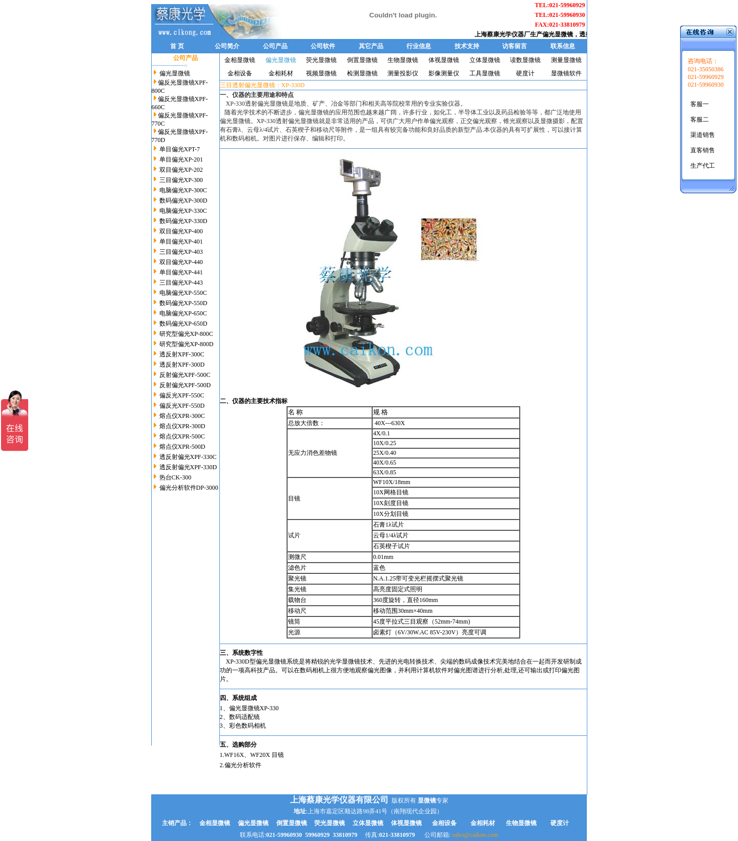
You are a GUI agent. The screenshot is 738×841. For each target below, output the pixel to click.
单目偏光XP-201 (181, 159)
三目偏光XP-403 (181, 251)
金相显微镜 (239, 60)
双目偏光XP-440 (180, 262)
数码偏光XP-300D (183, 200)
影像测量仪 (443, 73)
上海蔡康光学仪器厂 (507, 34)
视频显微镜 (321, 73)
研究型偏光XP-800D (186, 344)
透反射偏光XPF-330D (187, 467)
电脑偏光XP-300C (183, 190)
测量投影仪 (402, 73)
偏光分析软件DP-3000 (188, 487)
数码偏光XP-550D (183, 303)
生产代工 (702, 165)
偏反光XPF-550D (181, 405)
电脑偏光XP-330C (183, 210)
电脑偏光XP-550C (183, 292)
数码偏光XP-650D (183, 323)
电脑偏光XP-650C (183, 313)
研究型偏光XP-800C (186, 333)
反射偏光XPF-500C (185, 374)
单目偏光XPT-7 (179, 149)
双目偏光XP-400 (181, 231)
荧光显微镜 (321, 60)
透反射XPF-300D (182, 364)
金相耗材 (281, 73)
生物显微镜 (402, 60)
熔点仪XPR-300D (182, 426)
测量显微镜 (566, 60)
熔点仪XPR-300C (182, 415)
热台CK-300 (175, 477)
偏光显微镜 (562, 34)
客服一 (699, 104)
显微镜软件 (566, 73)
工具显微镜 (484, 73)
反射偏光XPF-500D (184, 385)
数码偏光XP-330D (183, 221)
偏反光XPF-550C (181, 395)
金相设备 (240, 73)
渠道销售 (702, 134)
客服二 (699, 119)
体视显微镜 (443, 60)
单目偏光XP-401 (181, 241)
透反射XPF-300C (181, 354)
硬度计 (525, 73)
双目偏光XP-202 (181, 169)
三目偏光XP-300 (181, 180)
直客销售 (702, 150)
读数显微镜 (525, 60)
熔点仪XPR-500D (182, 446)
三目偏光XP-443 (181, 282)
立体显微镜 (484, 60)
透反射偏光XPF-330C (187, 456)
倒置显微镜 (362, 60)
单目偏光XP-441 (181, 272)
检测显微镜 (362, 73)
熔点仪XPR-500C (182, 436)
